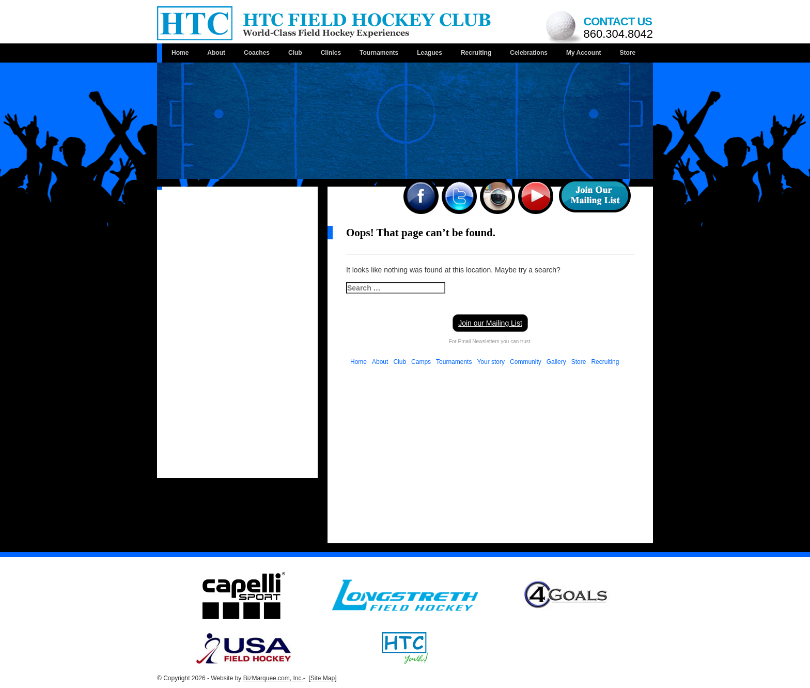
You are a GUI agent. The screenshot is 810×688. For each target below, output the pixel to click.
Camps (421, 361)
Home (180, 52)
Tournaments (379, 52)
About (216, 52)
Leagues (429, 52)
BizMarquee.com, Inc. (273, 678)
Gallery (556, 361)
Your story (491, 361)
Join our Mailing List (490, 323)
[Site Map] (322, 678)
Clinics (331, 52)
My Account (583, 52)
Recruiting (476, 52)
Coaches (257, 52)
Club (295, 52)
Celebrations (529, 52)
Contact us (618, 27)
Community (525, 361)
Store (627, 52)
